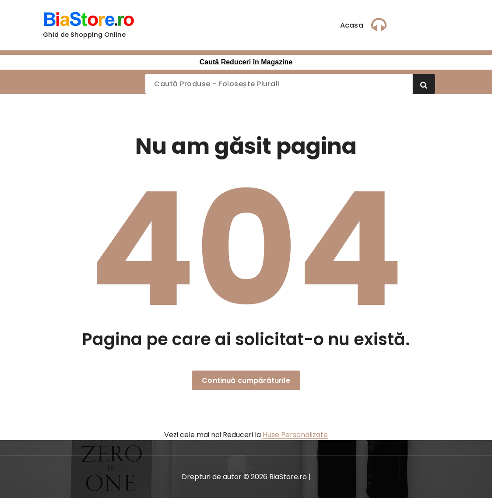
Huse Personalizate (295, 435)
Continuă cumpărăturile (246, 380)
